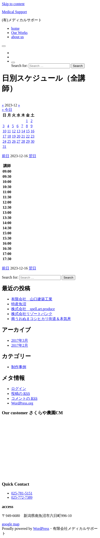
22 (28, 136)
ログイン (18, 389)
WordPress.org (22, 403)
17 (4, 136)
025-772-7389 (21, 497)
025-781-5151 (21, 493)
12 (14, 131)
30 (32, 141)
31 (4, 147)
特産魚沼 (18, 304)
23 (32, 136)
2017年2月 (19, 345)
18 (9, 136)
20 (18, 136)
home (15, 28)
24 (4, 141)
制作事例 (18, 367)
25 (9, 141)
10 (4, 131)
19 (14, 136)
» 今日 (7, 110)
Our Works (19, 33)
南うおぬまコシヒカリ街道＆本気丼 (41, 319)
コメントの (24, 398)
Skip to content (13, 4)
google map (10, 524)
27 (18, 141)
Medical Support (14, 12)
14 (23, 131)
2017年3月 (19, 340)
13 (18, 131)
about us (17, 37)
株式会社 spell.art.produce (33, 309)
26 (14, 141)
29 (28, 141)
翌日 (32, 156)
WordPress (41, 529)
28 (23, 141)
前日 (5, 156)
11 (9, 131)
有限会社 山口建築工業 (31, 299)
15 (28, 131)
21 (23, 136)
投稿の (20, 394)
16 (32, 131)
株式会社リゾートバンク (31, 314)
